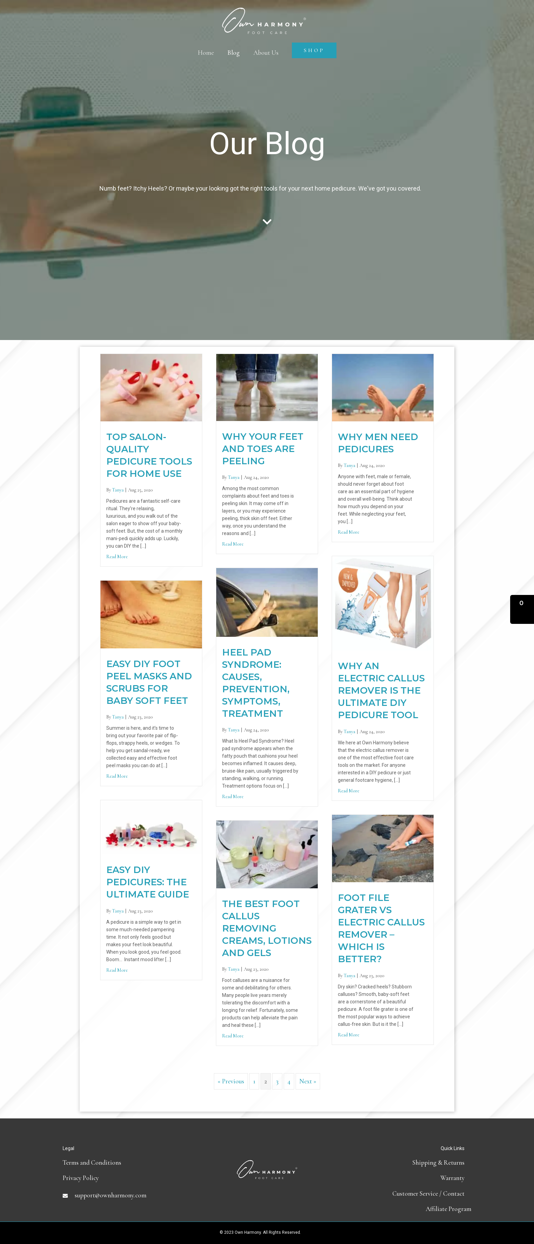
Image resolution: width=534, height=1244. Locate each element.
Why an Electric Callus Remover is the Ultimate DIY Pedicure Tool (381, 690)
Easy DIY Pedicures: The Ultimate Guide (147, 882)
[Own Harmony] (264, 14)
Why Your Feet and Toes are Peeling (262, 449)
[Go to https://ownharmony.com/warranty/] (403, 1178)
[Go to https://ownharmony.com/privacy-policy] (131, 1178)
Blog (233, 52)
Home (206, 52)
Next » (307, 1081)
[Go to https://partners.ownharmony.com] (403, 1209)
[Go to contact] (403, 1193)
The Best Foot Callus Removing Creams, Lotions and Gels (267, 928)
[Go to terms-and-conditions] (131, 1162)
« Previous (231, 1081)
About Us (266, 52)
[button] (522, 609)
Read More (117, 557)
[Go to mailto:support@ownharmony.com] (131, 1195)
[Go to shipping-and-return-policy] (403, 1162)
